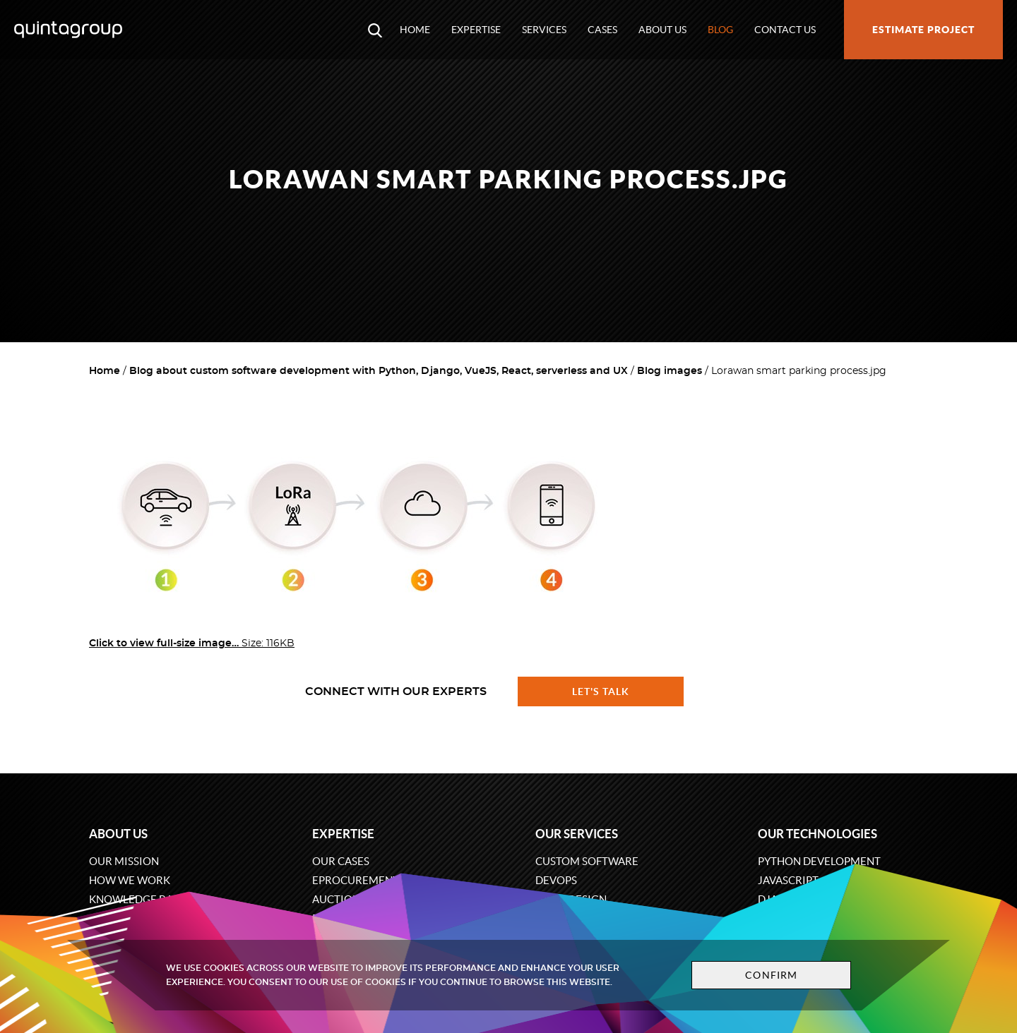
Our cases (340, 861)
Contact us (785, 29)
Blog (720, 29)
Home (415, 29)
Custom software (586, 861)
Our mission (124, 861)
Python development (819, 861)
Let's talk (601, 691)
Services (544, 29)
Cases (602, 29)
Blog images (669, 371)
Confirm (771, 975)
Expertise (476, 29)
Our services (576, 834)
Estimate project (923, 29)
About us (662, 29)
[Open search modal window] (375, 29)
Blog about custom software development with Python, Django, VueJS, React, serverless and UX (378, 371)
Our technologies (817, 834)
